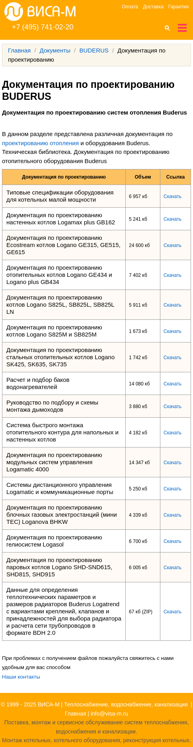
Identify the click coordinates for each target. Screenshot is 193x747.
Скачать (172, 196)
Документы (55, 50)
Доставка (153, 7)
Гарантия (178, 7)
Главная (19, 50)
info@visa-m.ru (109, 713)
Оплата (130, 7)
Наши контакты (21, 677)
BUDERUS (93, 50)
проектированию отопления (40, 143)
